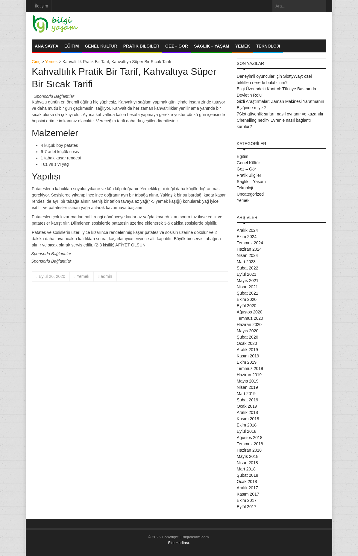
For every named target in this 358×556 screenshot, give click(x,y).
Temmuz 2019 (250, 368)
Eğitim (71, 46)
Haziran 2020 (249, 324)
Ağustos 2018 (250, 437)
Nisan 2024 (247, 255)
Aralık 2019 (247, 349)
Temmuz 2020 (250, 318)
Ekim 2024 (247, 236)
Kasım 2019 (248, 356)
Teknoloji (268, 46)
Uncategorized (250, 194)
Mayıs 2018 (247, 456)
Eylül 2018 (246, 431)
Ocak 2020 (247, 343)
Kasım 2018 (248, 418)
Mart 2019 (246, 393)
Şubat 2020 (247, 337)
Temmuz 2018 (250, 443)
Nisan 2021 (247, 286)
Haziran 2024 (249, 249)
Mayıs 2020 (247, 330)
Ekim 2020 (247, 299)
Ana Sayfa (46, 46)
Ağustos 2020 (250, 312)
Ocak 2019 (247, 406)
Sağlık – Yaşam (211, 46)
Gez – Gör (176, 46)
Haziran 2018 (249, 450)
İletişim (41, 6)
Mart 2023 (246, 261)
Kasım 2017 (248, 494)
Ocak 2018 (247, 481)
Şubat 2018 (247, 475)
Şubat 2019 (247, 399)
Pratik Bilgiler (141, 46)
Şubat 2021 (247, 293)
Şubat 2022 (247, 268)
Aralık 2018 (247, 412)
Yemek (242, 46)
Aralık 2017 (247, 487)
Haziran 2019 (249, 374)
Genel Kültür (101, 46)
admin (106, 276)
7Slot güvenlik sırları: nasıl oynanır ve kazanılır (280, 114)
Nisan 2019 (247, 387)
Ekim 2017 (247, 500)
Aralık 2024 (247, 230)
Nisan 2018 (247, 462)
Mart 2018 (246, 469)
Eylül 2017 (246, 506)
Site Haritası (178, 542)
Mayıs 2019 (247, 381)
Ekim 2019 (247, 362)
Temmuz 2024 (250, 242)
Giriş (36, 61)
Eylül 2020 (246, 305)
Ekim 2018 (247, 425)
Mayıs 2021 (247, 280)
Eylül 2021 (246, 274)
